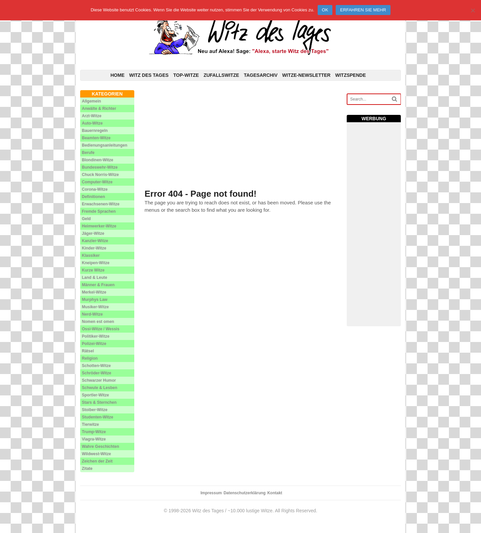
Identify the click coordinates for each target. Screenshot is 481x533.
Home (118, 75)
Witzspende (350, 75)
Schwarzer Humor (99, 380)
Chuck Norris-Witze (100, 174)
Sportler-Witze (95, 395)
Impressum (211, 493)
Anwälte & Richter (99, 108)
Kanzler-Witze (95, 240)
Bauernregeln (95, 130)
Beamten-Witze (96, 138)
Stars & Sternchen (99, 402)
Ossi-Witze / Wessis (100, 329)
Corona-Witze (95, 189)
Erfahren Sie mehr (363, 9)
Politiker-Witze (96, 336)
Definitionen (93, 196)
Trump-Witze (94, 431)
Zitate (87, 468)
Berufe (88, 152)
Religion (90, 358)
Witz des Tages (149, 75)
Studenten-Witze (97, 417)
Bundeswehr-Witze (100, 167)
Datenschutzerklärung (244, 493)
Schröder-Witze (96, 373)
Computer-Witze (97, 182)
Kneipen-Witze (96, 262)
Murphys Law (95, 299)
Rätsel (88, 351)
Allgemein (91, 101)
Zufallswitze (221, 75)
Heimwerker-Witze (99, 226)
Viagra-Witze (94, 439)
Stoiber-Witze (95, 409)
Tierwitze (90, 424)
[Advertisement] (241, 137)
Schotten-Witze (96, 365)
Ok (325, 9)
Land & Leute (94, 277)
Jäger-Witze (93, 233)
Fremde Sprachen (99, 211)
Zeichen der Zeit (97, 461)
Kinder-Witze (94, 248)
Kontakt (274, 493)
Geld (86, 218)
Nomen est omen (98, 321)
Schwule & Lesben (99, 387)
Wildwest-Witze (96, 454)
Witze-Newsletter (306, 75)
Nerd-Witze (92, 314)
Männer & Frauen (98, 285)
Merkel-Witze (94, 292)
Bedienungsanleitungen (104, 145)
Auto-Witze (92, 123)
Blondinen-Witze (97, 160)
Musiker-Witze (95, 307)
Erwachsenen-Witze (101, 204)
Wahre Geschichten (100, 446)
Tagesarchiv (261, 75)
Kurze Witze (93, 270)
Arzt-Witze (92, 116)
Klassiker (91, 255)
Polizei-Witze (94, 343)
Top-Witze (186, 75)
